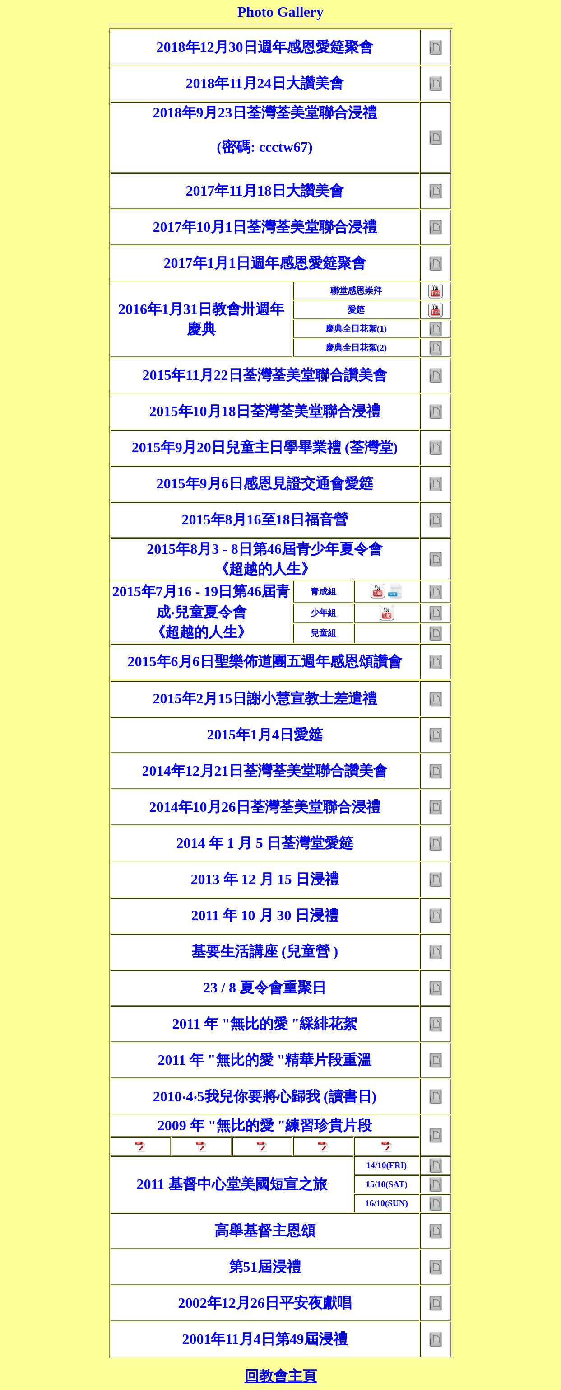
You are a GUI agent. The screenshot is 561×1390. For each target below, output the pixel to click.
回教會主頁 (281, 1376)
